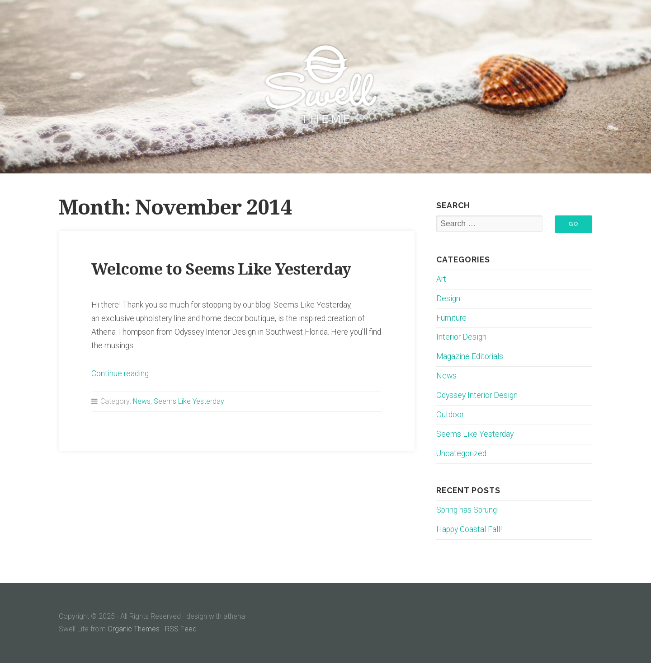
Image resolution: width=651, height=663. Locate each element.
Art (441, 279)
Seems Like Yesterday (189, 401)
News (142, 401)
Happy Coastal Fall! (469, 529)
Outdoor (450, 414)
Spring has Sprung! (467, 509)
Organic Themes (134, 629)
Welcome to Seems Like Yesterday (221, 269)
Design (448, 298)
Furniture (451, 317)
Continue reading (120, 373)
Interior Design (461, 336)
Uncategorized (461, 453)
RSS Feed (181, 629)
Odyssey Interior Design (477, 395)
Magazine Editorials (469, 356)
